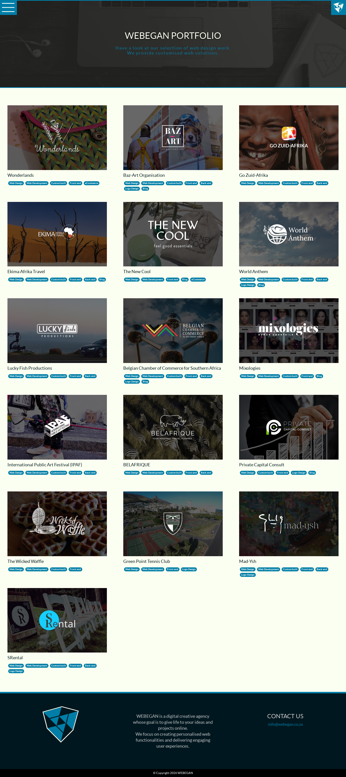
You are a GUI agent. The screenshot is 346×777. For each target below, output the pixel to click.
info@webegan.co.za (285, 724)
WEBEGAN (338, 7)
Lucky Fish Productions (60, 724)
